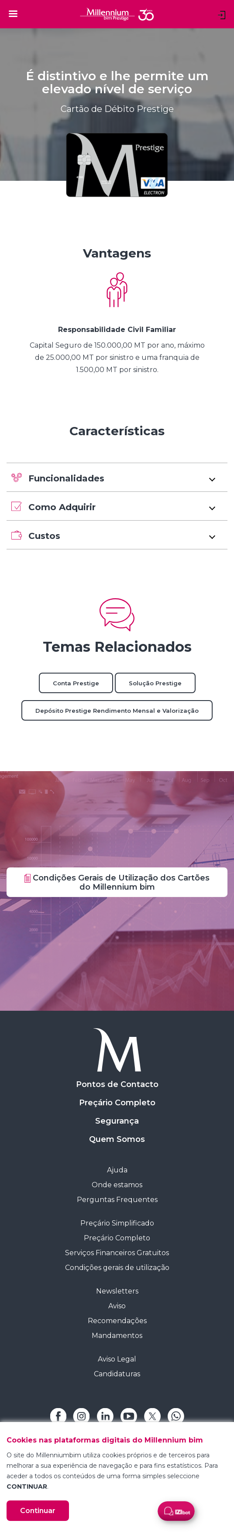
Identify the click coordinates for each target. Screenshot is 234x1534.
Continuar (37, 1511)
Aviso (117, 1306)
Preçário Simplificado (117, 1223)
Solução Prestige (155, 683)
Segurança (117, 1121)
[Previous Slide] (6, 324)
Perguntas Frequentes (117, 1199)
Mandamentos (117, 1335)
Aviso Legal (117, 1359)
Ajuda (117, 1170)
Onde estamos (117, 1185)
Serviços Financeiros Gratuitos (117, 1253)
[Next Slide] (227, 324)
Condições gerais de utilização (117, 1267)
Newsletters (117, 1291)
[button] (117, 477)
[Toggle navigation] (13, 13)
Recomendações (117, 1321)
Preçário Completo (117, 1102)
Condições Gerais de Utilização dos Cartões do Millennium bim (117, 882)
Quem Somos (117, 1139)
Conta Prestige (76, 683)
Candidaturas (117, 1374)
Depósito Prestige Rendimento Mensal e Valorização (117, 710)
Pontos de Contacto (117, 1084)
